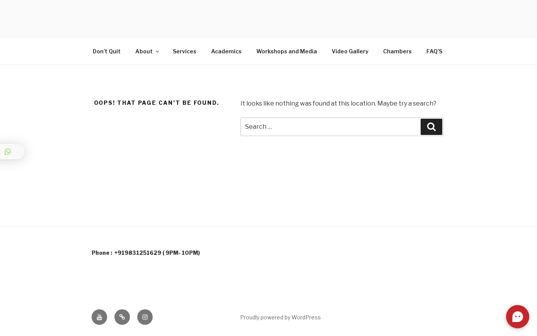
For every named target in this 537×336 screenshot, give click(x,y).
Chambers (397, 51)
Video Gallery (350, 51)
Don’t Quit (107, 51)
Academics (226, 51)
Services (184, 51)
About (147, 51)
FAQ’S (434, 51)
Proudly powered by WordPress (280, 317)
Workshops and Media (286, 51)
